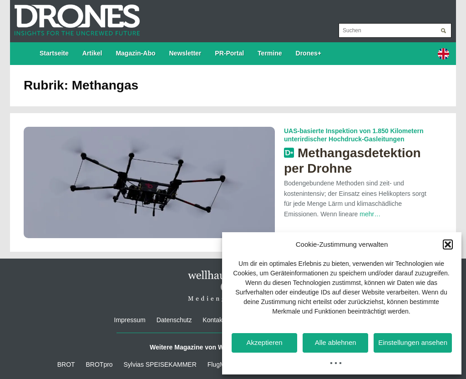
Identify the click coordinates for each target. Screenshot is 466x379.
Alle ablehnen (335, 342)
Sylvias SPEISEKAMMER (160, 364)
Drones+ (308, 53)
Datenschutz (174, 320)
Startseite (54, 53)
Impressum (130, 320)
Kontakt (213, 320)
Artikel (92, 53)
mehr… (370, 214)
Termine (270, 53)
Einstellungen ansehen (412, 342)
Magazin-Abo (135, 53)
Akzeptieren (264, 342)
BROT (66, 364)
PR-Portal (229, 53)
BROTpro (99, 364)
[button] (447, 244)
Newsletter (185, 53)
